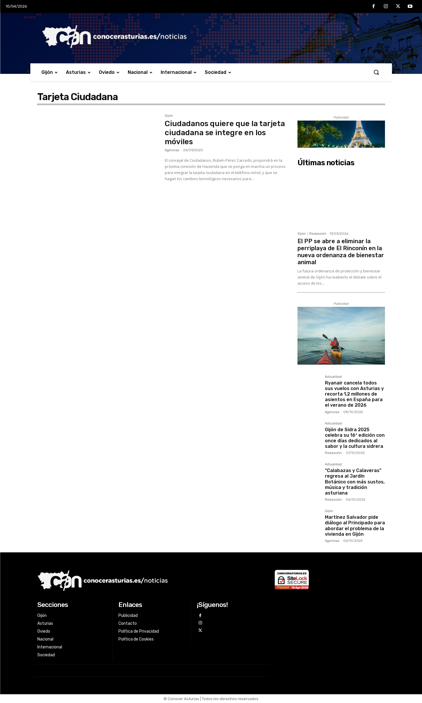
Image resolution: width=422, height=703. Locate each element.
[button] (376, 72)
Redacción (317, 234)
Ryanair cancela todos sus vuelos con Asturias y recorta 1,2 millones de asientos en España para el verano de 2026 (354, 394)
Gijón (169, 116)
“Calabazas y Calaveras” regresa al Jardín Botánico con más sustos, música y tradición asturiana (355, 482)
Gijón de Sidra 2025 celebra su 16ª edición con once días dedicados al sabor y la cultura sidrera (355, 438)
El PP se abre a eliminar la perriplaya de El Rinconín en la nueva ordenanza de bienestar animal (340, 252)
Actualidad (333, 377)
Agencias (172, 150)
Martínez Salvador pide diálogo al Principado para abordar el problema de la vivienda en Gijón (355, 525)
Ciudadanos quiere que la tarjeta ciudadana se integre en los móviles (225, 132)
